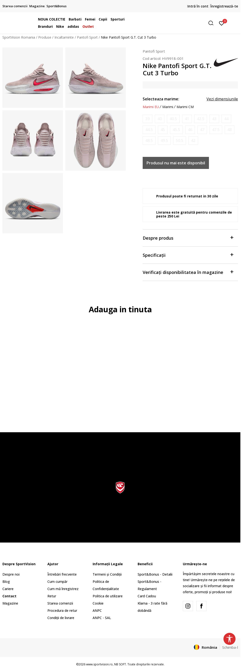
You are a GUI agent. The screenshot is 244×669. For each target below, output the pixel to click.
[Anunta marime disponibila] (147, 119)
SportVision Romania (18, 37)
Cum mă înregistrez (63, 588)
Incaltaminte (64, 37)
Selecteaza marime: (161, 99)
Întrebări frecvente (62, 574)
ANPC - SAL (102, 617)
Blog (6, 581)
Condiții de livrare (60, 617)
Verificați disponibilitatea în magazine (188, 272)
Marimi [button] (167, 107)
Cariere (8, 588)
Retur (51, 596)
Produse (44, 37)
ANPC (97, 610)
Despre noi (11, 574)
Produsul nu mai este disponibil (176, 163)
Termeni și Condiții (107, 574)
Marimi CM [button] (185, 107)
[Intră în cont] (222, 23)
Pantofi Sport (87, 37)
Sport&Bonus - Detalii (155, 574)
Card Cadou (147, 596)
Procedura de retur (62, 610)
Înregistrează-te (224, 6)
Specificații (188, 254)
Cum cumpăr (57, 581)
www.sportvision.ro (99, 664)
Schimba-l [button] (230, 647)
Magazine (10, 603)
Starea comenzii (60, 603)
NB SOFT (120, 664)
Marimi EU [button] (151, 107)
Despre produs (188, 237)
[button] (178, 23)
